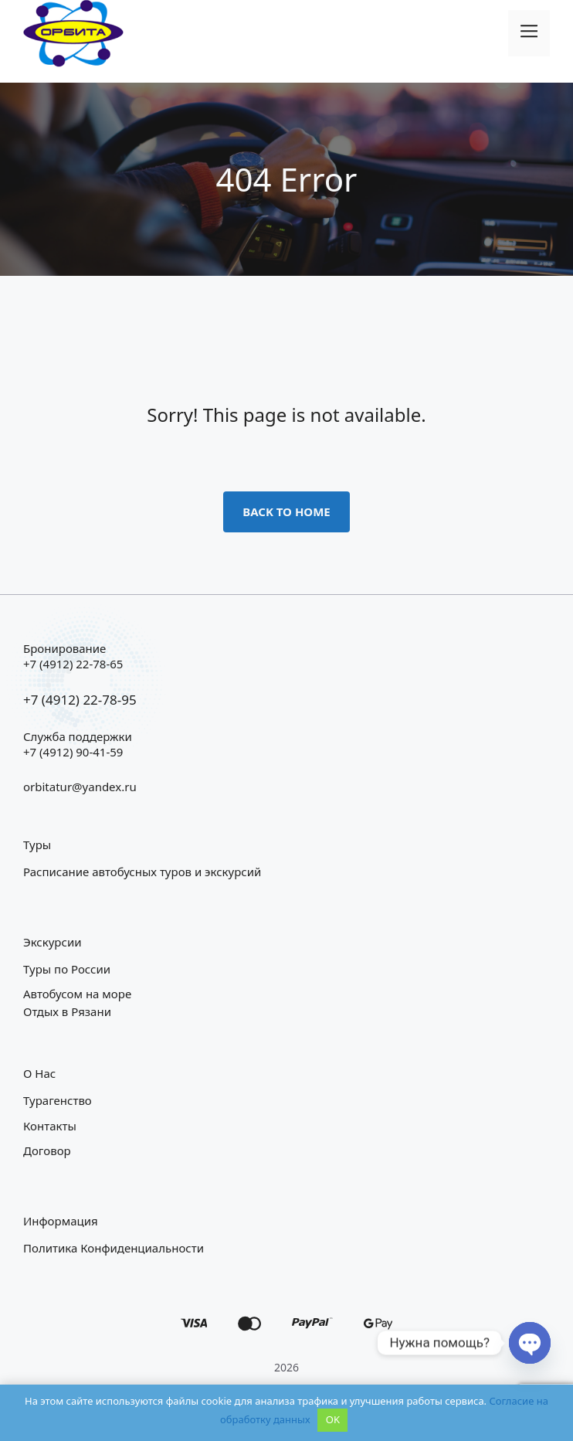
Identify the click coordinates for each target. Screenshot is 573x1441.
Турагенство (57, 1100)
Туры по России (66, 969)
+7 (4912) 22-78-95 (80, 700)
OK (333, 1419)
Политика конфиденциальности (113, 1248)
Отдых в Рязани (67, 1011)
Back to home (286, 511)
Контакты (49, 1125)
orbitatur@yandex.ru (80, 786)
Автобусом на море (77, 993)
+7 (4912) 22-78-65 (73, 663)
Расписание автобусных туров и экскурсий (142, 871)
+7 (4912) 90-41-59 (73, 752)
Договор (47, 1150)
